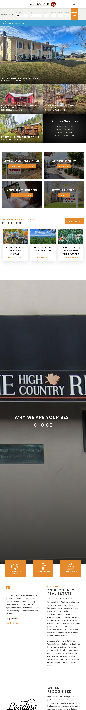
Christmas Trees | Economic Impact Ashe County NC (71, 251)
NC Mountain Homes (65, 129)
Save (82, 13)
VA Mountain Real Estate (65, 135)
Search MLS (74, 14)
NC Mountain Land (64, 132)
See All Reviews (12, 623)
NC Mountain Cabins (65, 126)
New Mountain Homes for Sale (22, 166)
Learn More (64, 195)
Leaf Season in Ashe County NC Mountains (15, 251)
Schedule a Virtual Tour (22, 195)
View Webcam (63, 166)
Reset (81, 16)
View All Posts (74, 221)
